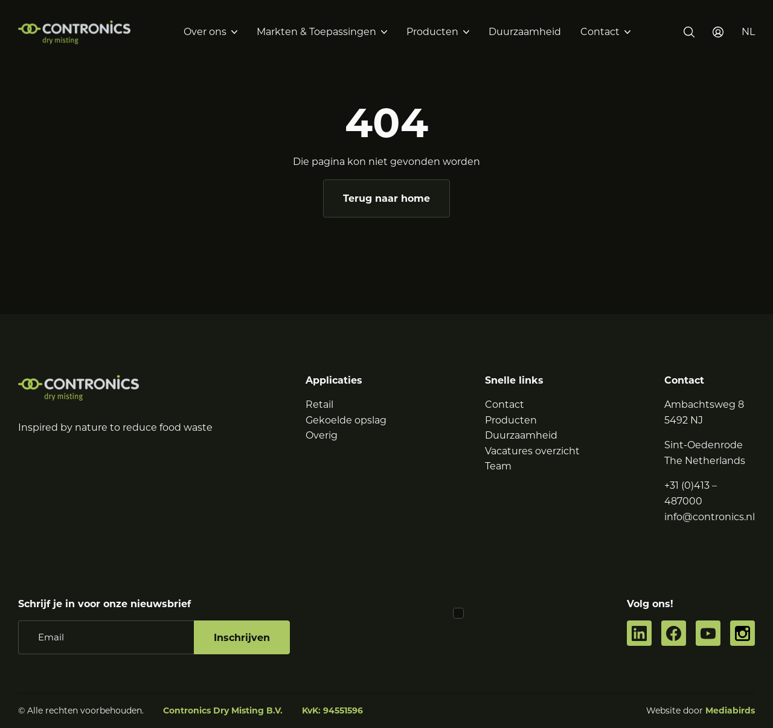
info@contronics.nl (709, 517)
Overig (322, 435)
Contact (600, 31)
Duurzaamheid (525, 31)
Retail (319, 404)
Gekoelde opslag (346, 420)
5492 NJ (683, 420)
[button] (748, 32)
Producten (432, 31)
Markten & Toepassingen (316, 31)
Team (498, 466)
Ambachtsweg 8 (704, 404)
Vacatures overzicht (532, 451)
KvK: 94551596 (332, 710)
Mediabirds (730, 710)
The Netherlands (704, 460)
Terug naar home (386, 198)
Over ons (205, 31)
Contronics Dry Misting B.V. (223, 710)
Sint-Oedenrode (703, 445)
